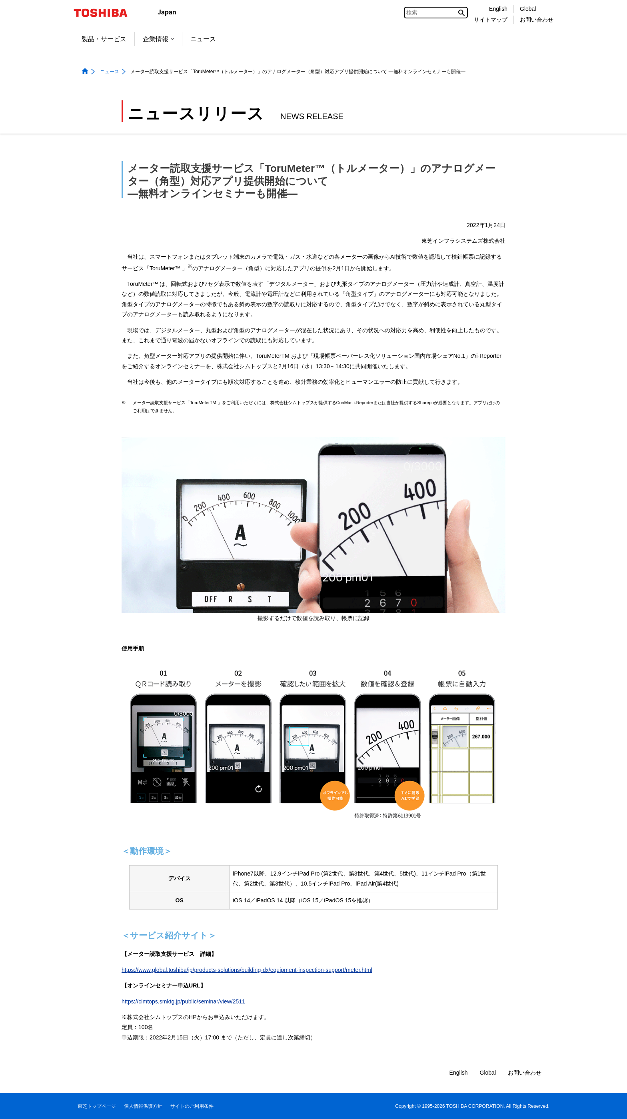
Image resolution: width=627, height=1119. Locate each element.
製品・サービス (104, 39)
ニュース (203, 39)
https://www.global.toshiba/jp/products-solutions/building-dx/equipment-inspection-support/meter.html (247, 970)
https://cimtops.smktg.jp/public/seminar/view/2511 (183, 1001)
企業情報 (158, 39)
